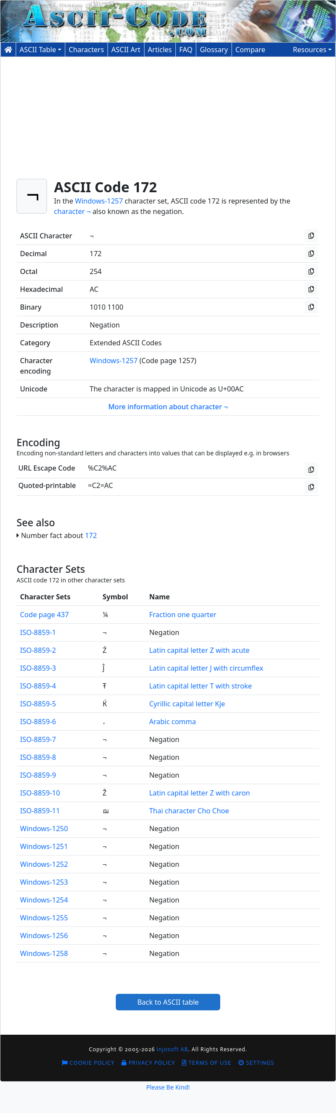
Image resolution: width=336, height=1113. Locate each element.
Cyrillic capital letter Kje (187, 704)
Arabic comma (172, 721)
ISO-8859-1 (38, 632)
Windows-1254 (44, 900)
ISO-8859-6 (38, 721)
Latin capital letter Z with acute (199, 650)
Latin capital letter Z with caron (199, 793)
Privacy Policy (148, 1063)
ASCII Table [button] (38, 49)
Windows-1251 (44, 846)
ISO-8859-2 (38, 650)
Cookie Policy (88, 1063)
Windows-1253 (44, 882)
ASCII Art (126, 49)
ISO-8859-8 (38, 757)
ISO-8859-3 (38, 668)
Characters (86, 49)
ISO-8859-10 (40, 793)
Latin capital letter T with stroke (200, 686)
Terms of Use (206, 1063)
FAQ (185, 49)
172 (91, 535)
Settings (257, 1063)
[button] (312, 49)
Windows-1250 (44, 828)
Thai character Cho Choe (189, 811)
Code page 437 (44, 614)
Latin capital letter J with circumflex (206, 668)
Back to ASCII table (167, 1002)
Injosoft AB (172, 1049)
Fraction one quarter (182, 614)
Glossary (214, 49)
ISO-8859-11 (40, 811)
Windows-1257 (99, 201)
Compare (250, 49)
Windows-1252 (44, 864)
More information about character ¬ (168, 406)
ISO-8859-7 (38, 739)
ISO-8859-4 (38, 686)
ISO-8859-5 (38, 704)
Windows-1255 (44, 917)
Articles (160, 49)
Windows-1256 (44, 935)
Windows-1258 (44, 953)
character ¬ (72, 211)
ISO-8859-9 (38, 775)
